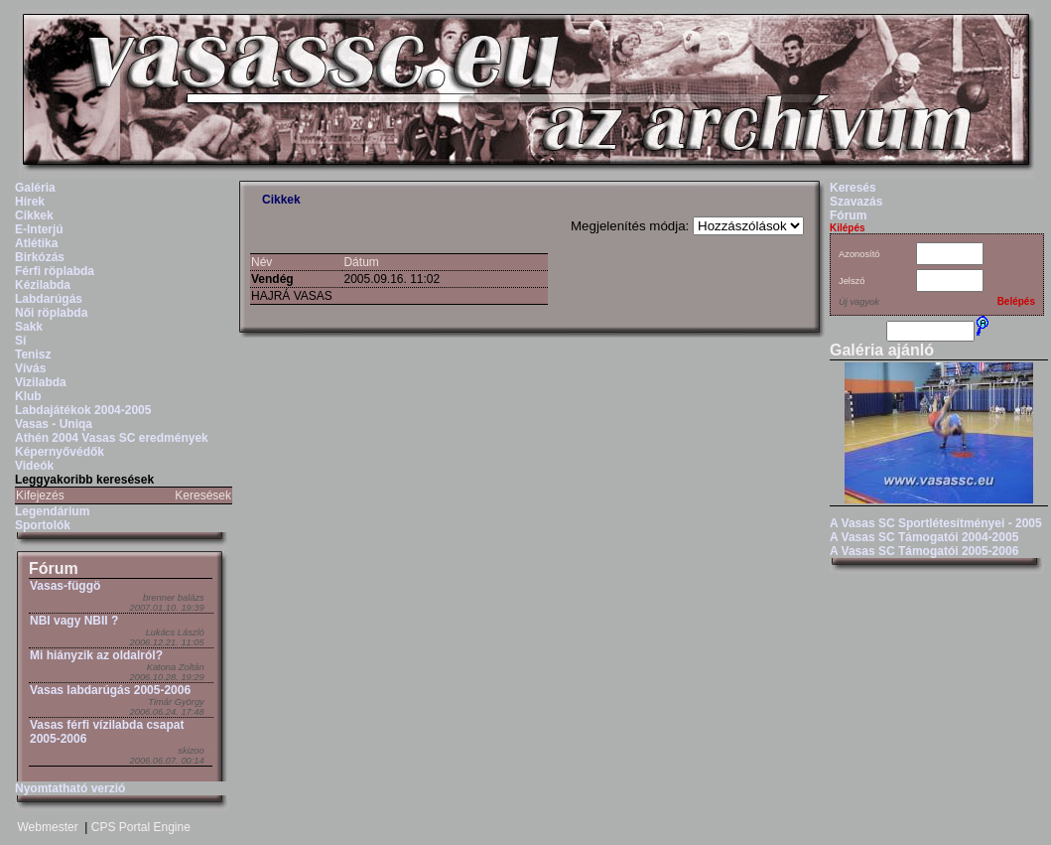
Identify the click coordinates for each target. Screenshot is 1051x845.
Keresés (853, 188)
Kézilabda (42, 285)
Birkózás (40, 257)
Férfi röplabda (54, 271)
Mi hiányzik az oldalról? (96, 655)
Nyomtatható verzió (70, 788)
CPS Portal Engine (141, 827)
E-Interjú (39, 229)
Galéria (35, 188)
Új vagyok (859, 302)
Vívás (30, 368)
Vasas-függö (65, 586)
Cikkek (34, 215)
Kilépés (847, 227)
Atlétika (36, 243)
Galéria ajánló (882, 350)
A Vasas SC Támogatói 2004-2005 (924, 537)
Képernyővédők (59, 452)
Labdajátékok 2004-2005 (83, 410)
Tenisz (33, 354)
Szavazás (856, 202)
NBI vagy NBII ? (74, 621)
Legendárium (52, 511)
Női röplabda (51, 313)
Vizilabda (40, 382)
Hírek (30, 202)
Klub (28, 396)
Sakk (29, 327)
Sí (20, 341)
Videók (34, 466)
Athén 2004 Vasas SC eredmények (111, 438)
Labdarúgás (48, 299)
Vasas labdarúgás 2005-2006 (110, 690)
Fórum (53, 568)
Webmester (48, 827)
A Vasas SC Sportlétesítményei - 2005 (936, 523)
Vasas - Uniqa (53, 424)
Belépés (1016, 301)
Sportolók (42, 525)
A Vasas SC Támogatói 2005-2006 (924, 551)
